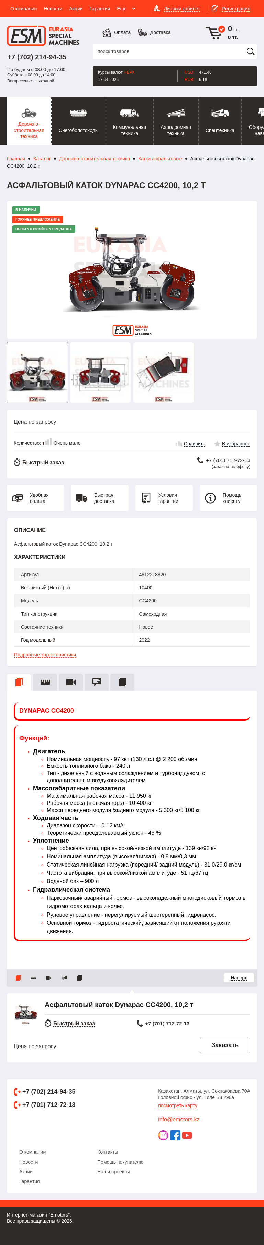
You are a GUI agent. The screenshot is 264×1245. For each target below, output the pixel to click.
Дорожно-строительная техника (94, 158)
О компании (32, 1152)
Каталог (42, 158)
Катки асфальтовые (160, 158)
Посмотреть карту (177, 1105)
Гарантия (29, 1181)
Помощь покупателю (120, 1162)
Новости (28, 1162)
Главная (16, 158)
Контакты (107, 1152)
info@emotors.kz (178, 1119)
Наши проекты (113, 1171)
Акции (26, 1171)
